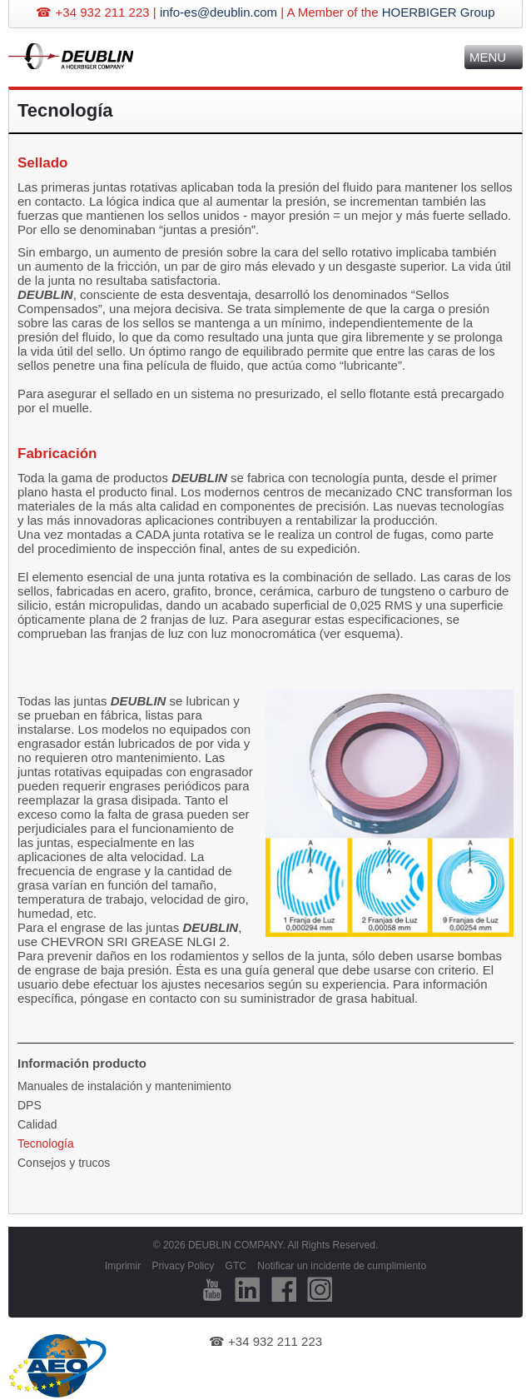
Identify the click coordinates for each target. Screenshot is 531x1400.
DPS (29, 1105)
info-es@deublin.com (218, 12)
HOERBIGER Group (438, 12)
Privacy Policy (183, 1266)
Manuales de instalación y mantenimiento (124, 1086)
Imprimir (123, 1266)
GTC (236, 1266)
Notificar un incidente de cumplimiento (341, 1266)
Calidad (37, 1124)
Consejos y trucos (63, 1162)
